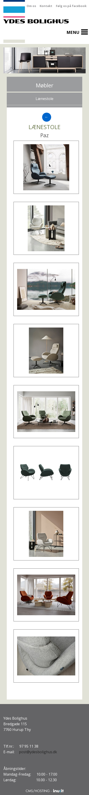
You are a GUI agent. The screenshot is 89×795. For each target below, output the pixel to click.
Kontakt (46, 6)
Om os (31, 6)
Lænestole (44, 98)
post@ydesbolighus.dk (38, 751)
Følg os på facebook (71, 6)
